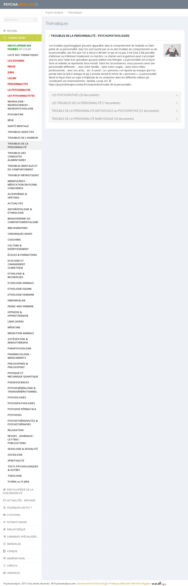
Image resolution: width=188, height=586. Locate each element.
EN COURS (19, 47)
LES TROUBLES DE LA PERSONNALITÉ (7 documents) (86, 103)
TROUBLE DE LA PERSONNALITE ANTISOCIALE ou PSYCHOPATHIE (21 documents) (105, 111)
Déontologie (101, 583)
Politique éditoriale (120, 583)
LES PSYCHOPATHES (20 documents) (75, 95)
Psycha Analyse (54, 12)
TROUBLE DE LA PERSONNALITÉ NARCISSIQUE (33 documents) (93, 119)
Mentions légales (141, 583)
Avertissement (85, 583)
